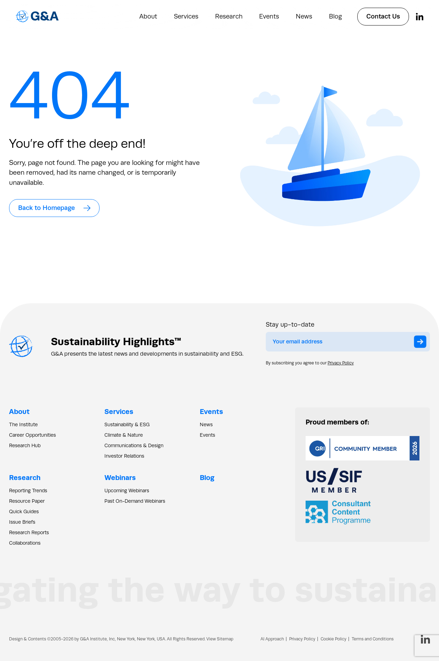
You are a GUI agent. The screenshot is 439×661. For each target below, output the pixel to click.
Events (269, 16)
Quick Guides (24, 511)
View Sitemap (219, 639)
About (148, 16)
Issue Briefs (22, 522)
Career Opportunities (32, 435)
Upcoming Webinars (126, 490)
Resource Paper (27, 501)
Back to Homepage (54, 207)
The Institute (23, 424)
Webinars (120, 477)
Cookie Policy (333, 639)
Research (228, 16)
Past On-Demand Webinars (134, 501)
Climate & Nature (123, 435)
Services (186, 16)
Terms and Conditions (373, 639)
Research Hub (25, 445)
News (304, 16)
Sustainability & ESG (126, 424)
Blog (335, 16)
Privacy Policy (341, 363)
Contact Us (383, 16)
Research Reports (29, 532)
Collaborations (25, 543)
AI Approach (272, 639)
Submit (421, 343)
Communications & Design (133, 445)
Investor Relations (124, 456)
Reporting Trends (28, 490)
